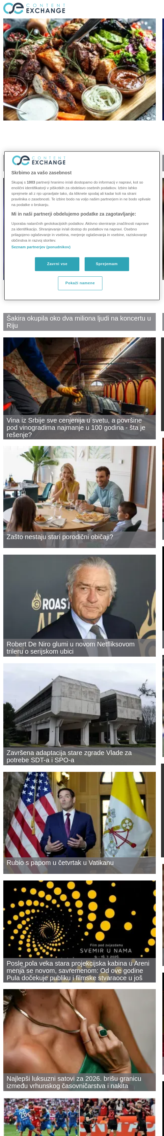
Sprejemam (107, 264)
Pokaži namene (80, 283)
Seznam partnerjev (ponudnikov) (40, 247)
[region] (82, 225)
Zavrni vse (57, 264)
